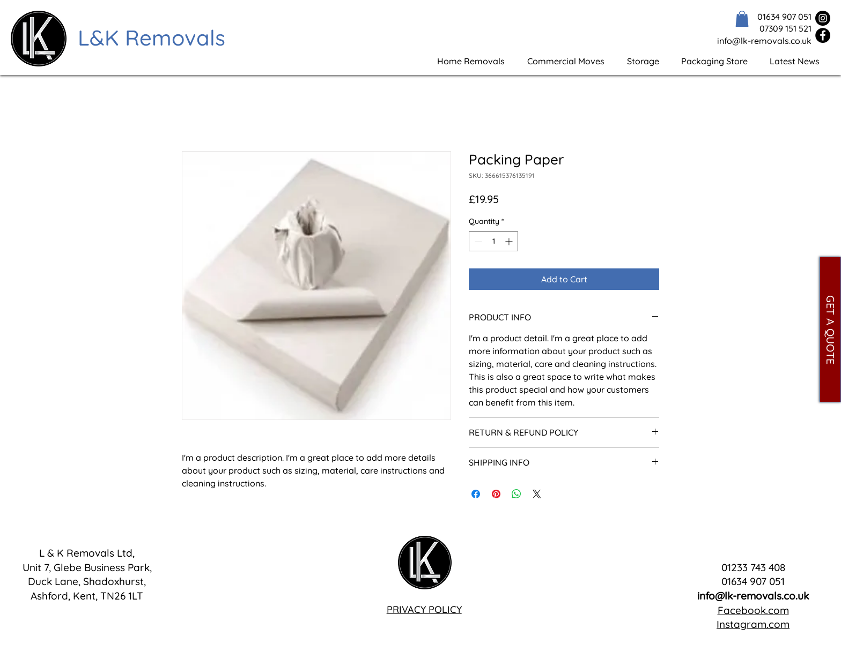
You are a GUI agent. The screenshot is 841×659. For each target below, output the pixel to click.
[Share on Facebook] (475, 494)
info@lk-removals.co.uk (753, 595)
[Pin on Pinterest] (496, 494)
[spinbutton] (493, 241)
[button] (742, 19)
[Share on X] (536, 494)
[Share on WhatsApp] (516, 494)
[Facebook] (822, 35)
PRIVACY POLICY (424, 609)
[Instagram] (822, 18)
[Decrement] (477, 241)
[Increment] (510, 241)
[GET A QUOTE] (830, 329)
